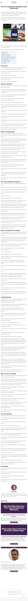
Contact (19, 591)
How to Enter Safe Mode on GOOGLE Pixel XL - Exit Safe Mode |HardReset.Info (13, 29)
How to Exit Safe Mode (5, 61)
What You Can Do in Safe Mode (6, 60)
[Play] (24, 26)
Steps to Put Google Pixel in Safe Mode (8, 58)
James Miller (14, 491)
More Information (14, 571)
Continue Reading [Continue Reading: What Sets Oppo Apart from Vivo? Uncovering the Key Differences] (14, 522)
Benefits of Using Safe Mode (6, 55)
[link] (4, 30)
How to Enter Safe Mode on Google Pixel (8, 57)
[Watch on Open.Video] (7, 40)
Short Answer (3, 53)
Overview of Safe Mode (5, 54)
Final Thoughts (3, 63)
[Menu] (1, 2)
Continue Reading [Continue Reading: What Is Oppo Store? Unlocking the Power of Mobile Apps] (14, 543)
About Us (9, 591)
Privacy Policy (14, 591)
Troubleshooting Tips (5, 59)
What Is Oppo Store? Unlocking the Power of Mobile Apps (14, 536)
